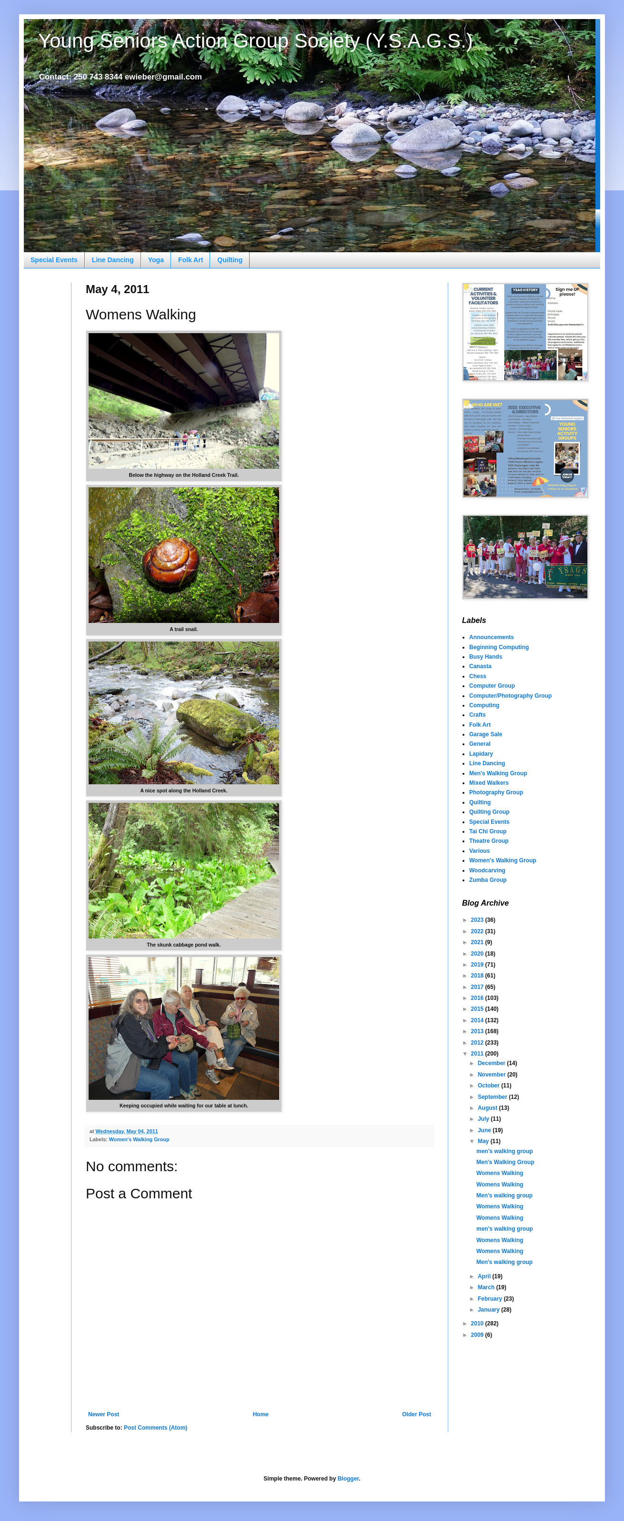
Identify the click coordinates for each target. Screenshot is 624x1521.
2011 (478, 1053)
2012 (478, 1042)
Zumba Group (488, 880)
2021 (478, 942)
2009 (478, 1335)
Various (479, 851)
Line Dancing (113, 260)
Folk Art (190, 260)
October (489, 1085)
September (493, 1097)
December (492, 1063)
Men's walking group (504, 1195)
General (480, 744)
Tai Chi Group (487, 831)
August (488, 1108)
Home (261, 1414)
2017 (478, 987)
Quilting (229, 260)
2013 (478, 1031)
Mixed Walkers (489, 783)
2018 (478, 975)
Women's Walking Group (139, 1139)
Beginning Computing (499, 647)
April (485, 1276)
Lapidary (481, 754)
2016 (478, 998)
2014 (478, 1020)
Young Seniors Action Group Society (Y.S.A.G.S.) (255, 41)
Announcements (491, 637)
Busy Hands (485, 656)
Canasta (480, 666)
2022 (478, 931)
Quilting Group (489, 812)
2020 (478, 953)
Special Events (54, 260)
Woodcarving (487, 870)
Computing (484, 705)
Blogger (348, 1478)
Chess (477, 676)
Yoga (156, 260)
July (484, 1119)
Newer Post (103, 1414)
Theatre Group (489, 841)
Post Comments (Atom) (155, 1427)
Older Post (416, 1414)
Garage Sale (485, 734)
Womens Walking (499, 1173)
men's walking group (504, 1151)
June (485, 1130)
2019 (478, 964)
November (492, 1074)
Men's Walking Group (498, 773)
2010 (478, 1323)
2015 (478, 1009)
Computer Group (492, 685)
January (489, 1309)
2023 (478, 920)
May (484, 1141)
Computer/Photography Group (510, 695)
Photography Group (496, 792)
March (487, 1287)
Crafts (477, 714)
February (491, 1298)
